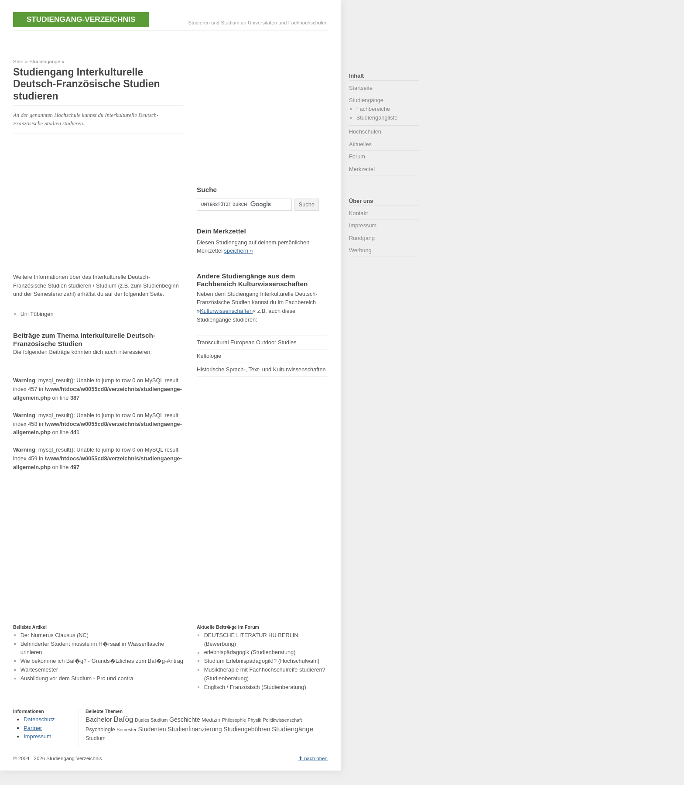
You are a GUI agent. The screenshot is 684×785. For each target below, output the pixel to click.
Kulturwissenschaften (226, 311)
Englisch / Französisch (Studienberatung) (255, 687)
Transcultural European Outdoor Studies (247, 342)
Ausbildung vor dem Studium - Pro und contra (77, 678)
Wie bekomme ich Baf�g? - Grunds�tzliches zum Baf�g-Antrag (102, 661)
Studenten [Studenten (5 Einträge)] (152, 729)
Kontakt (358, 213)
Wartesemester (39, 669)
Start (18, 61)
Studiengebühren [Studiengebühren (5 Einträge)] (246, 729)
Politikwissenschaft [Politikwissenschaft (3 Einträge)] (282, 720)
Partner (33, 728)
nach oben (316, 758)
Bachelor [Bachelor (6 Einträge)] (99, 719)
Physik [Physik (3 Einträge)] (254, 720)
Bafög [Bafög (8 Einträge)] (123, 719)
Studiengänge (44, 61)
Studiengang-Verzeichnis (81, 19)
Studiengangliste (377, 117)
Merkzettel (362, 169)
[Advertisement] (172, 37)
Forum (357, 156)
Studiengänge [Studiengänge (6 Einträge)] (292, 729)
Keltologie (209, 356)
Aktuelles (360, 144)
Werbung (360, 250)
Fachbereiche (373, 109)
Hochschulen (365, 131)
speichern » (238, 250)
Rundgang (362, 238)
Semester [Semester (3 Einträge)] (126, 729)
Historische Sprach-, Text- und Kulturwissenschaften (261, 369)
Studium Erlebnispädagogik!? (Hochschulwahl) (262, 661)
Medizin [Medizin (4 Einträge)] (211, 720)
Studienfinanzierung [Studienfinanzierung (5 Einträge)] (195, 729)
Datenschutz (39, 719)
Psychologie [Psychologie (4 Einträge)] (100, 730)
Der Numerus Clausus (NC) (55, 635)
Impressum (362, 225)
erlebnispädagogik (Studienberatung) (250, 652)
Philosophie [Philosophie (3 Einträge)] (234, 720)
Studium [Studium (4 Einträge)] (96, 738)
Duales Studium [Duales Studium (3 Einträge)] (151, 720)
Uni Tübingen (37, 314)
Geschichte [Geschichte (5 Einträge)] (184, 719)
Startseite (361, 88)
